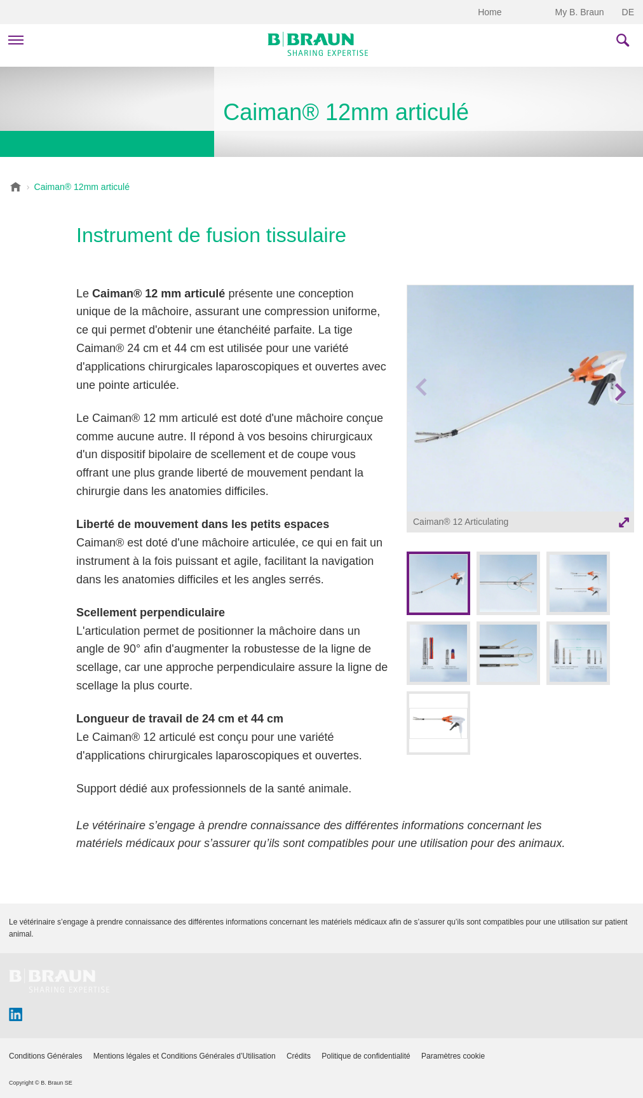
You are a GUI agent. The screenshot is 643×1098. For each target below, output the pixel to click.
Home (489, 12)
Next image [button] (619, 417)
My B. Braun (579, 12)
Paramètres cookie (453, 1056)
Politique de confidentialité (366, 1056)
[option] (520, 410)
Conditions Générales (45, 1056)
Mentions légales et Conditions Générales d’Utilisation (184, 1056)
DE (628, 12)
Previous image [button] (421, 417)
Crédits (299, 1056)
